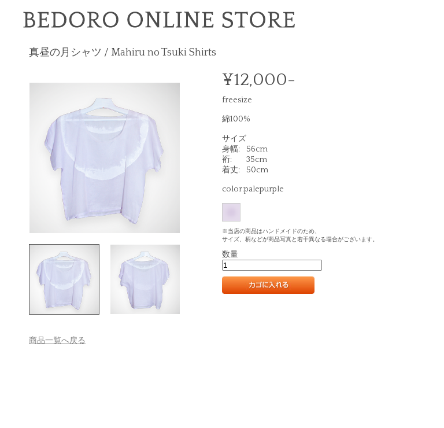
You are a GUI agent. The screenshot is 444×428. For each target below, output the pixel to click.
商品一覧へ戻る (57, 340)
